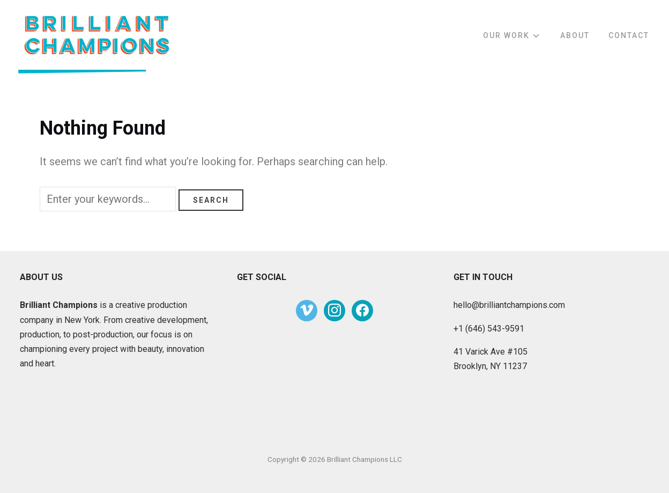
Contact (628, 35)
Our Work (506, 35)
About (575, 35)
